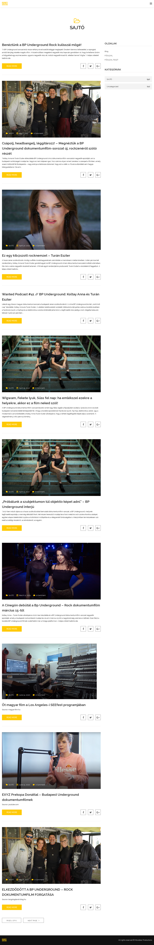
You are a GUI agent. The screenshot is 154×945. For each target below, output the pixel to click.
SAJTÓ (11, 133)
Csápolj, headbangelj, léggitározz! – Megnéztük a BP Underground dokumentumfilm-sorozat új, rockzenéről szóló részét (50, 148)
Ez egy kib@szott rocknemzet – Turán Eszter (40, 255)
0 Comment (38, 133)
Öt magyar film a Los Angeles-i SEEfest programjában (49, 705)
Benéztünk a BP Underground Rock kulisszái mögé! (47, 45)
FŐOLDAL (109, 56)
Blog (106, 51)
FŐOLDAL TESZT (111, 60)
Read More (12, 66)
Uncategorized (112, 87)
